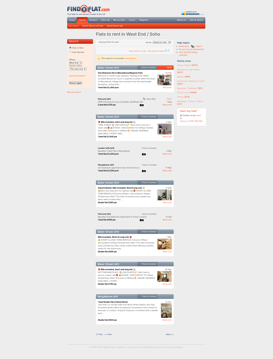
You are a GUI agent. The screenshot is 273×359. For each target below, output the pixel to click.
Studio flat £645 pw (107, 251)
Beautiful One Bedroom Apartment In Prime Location (122, 217)
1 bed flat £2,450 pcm (108, 87)
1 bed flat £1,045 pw (107, 136)
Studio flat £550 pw (107, 320)
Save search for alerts (159, 51)
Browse (93, 20)
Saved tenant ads (115, 25)
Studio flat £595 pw (107, 202)
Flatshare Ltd (109, 347)
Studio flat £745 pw (107, 284)
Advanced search (77, 75)
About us (181, 20)
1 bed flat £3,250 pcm (108, 170)
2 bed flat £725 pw (107, 104)
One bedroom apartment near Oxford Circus (118, 167)
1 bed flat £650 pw (107, 219)
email (198, 115)
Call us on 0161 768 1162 (191, 121)
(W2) (189, 88)
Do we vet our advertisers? (191, 49)
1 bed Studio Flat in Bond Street (113, 302)
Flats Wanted (76, 52)
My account (119, 20)
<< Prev (108, 334)
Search (82, 20)
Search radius (75, 65)
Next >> (170, 334)
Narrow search (74, 92)
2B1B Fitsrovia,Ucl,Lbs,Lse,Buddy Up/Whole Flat (120, 102)
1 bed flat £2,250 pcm (108, 154)
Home (72, 20)
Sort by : (158, 42)
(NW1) (183, 76)
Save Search (131, 58)
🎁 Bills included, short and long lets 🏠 (117, 122)
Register (143, 20)
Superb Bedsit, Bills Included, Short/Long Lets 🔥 (121, 188)
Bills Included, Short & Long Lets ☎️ (115, 237)
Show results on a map (137, 51)
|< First (99, 334)
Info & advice (196, 20)
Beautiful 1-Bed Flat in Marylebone (114, 151)
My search (74, 25)
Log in (132, 20)
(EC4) (183, 97)
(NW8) (187, 92)
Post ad (105, 20)
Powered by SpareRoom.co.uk (192, 13)
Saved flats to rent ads (92, 25)
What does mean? (190, 46)
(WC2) (187, 65)
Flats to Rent (76, 48)
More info (167, 87)
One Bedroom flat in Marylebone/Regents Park (120, 73)
